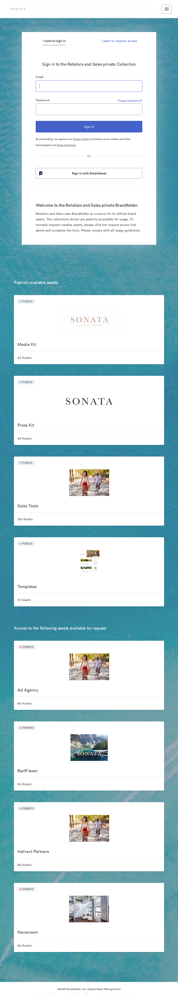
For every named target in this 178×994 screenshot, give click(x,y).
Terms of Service (66, 145)
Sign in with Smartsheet (72, 173)
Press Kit (25, 425)
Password (42, 100)
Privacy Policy (81, 139)
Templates (27, 586)
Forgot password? (130, 101)
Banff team (27, 770)
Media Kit (26, 344)
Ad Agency (27, 690)
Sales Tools (27, 505)
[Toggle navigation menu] (167, 9)
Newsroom (27, 932)
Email (39, 77)
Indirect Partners (33, 851)
